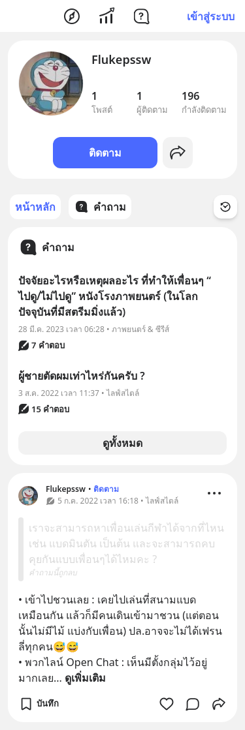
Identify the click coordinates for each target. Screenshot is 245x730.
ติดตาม (105, 152)
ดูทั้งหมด (122, 443)
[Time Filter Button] (225, 207)
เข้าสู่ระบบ (211, 16)
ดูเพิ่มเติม (85, 678)
